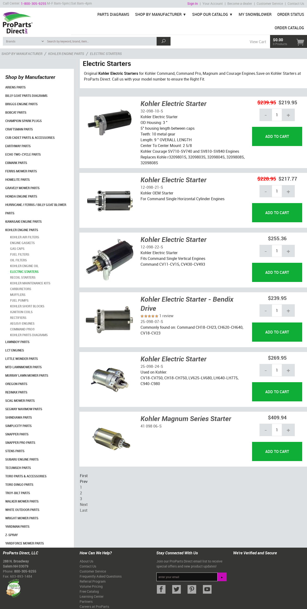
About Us (86, 561)
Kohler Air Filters (24, 237)
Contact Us (296, 3)
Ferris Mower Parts (21, 171)
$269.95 (277, 357)
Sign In (192, 3)
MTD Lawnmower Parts (23, 367)
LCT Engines (14, 350)
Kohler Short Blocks (27, 306)
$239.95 (266, 102)
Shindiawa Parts (18, 417)
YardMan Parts (17, 526)
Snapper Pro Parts (20, 442)
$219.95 (287, 102)
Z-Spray (11, 535)
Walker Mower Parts (22, 501)
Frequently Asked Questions (101, 576)
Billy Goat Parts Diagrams (26, 96)
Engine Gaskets (22, 243)
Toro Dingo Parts (19, 484)
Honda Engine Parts (21, 196)
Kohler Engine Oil (24, 266)
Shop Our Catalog (210, 14)
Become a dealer (239, 3)
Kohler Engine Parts (21, 230)
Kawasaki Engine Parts (23, 221)
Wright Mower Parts (21, 518)
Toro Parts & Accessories (26, 476)
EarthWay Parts (18, 146)
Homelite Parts (17, 179)
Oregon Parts (16, 384)
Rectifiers (18, 318)
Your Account (212, 3)
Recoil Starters (22, 277)
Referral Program (93, 581)
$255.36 (277, 238)
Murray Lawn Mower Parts (26, 375)
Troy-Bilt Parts (17, 493)
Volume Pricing (91, 586)
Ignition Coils (21, 312)
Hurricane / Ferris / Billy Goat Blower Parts (35, 209)
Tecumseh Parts (18, 468)
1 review (166, 315)
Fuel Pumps (19, 300)
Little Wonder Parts (21, 359)
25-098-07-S (152, 321)
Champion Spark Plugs (23, 121)
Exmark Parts (16, 163)
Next (84, 504)
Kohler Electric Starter (174, 103)
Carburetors (20, 289)
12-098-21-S (152, 187)
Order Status (290, 14)
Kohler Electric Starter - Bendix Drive (187, 303)
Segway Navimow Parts (23, 409)
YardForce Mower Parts (24, 543)
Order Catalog (289, 27)
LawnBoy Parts (17, 342)
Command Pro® (22, 329)
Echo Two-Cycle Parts (23, 154)
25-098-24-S (152, 366)
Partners (86, 601)
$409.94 (277, 417)
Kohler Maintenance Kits (30, 283)
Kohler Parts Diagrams (29, 335)
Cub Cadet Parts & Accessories (30, 137)
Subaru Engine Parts (22, 459)
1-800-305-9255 (33, 3)
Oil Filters (18, 260)
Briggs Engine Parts (21, 104)
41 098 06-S (151, 426)
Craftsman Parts (19, 129)
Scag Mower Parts (20, 400)
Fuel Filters (19, 254)
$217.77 (287, 178)
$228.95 (266, 178)
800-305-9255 (25, 571)
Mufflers (17, 295)
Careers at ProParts (94, 606)
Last (83, 510)
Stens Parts (14, 451)
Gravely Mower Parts (22, 188)
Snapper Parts (17, 434)
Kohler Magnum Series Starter (186, 418)
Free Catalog (89, 591)
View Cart (258, 41)
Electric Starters (24, 271)
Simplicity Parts (18, 426)
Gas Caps (17, 248)
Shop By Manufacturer (158, 14)
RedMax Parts (16, 392)
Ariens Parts (15, 87)
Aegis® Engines (22, 323)
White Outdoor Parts (22, 510)
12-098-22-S (152, 247)
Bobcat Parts (15, 112)
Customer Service (270, 3)
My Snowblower (255, 14)
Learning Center (92, 596)
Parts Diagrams (113, 14)
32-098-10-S (152, 111)
